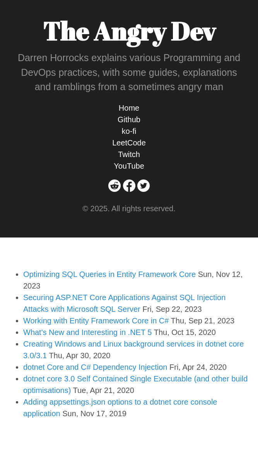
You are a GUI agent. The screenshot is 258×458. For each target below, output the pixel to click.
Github (129, 119)
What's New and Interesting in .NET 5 (87, 332)
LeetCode (129, 142)
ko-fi (129, 131)
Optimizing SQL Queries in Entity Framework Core (109, 274)
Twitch (129, 154)
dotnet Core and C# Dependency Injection (95, 367)
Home (129, 108)
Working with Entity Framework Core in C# (96, 320)
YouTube (129, 166)
